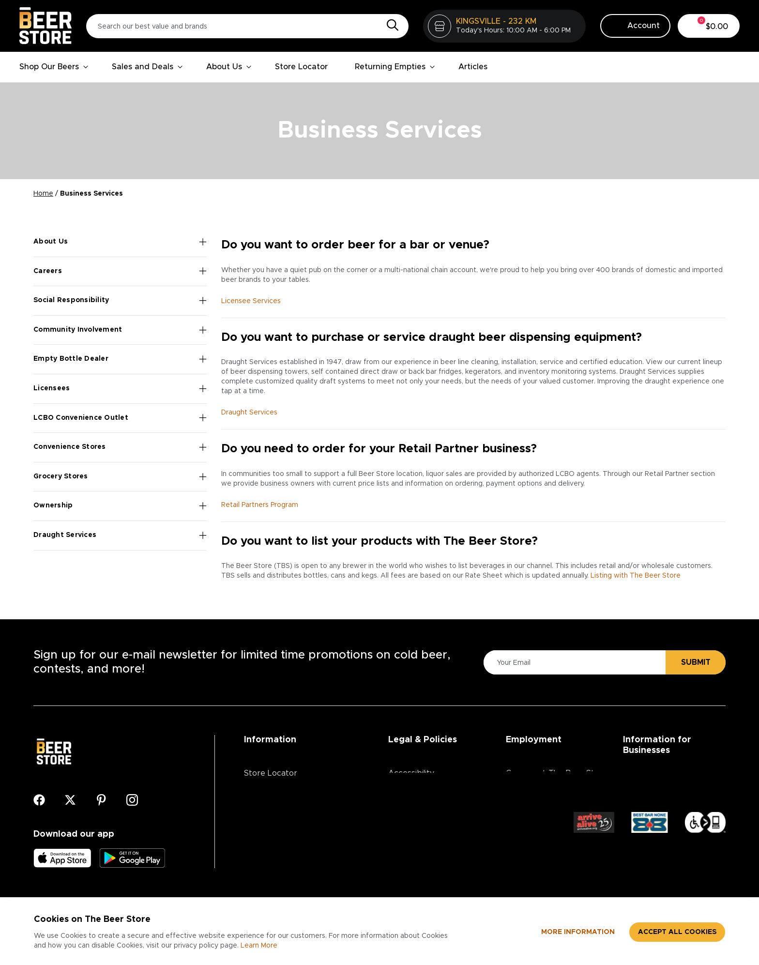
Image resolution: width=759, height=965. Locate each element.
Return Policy (412, 820)
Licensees (120, 389)
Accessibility (411, 773)
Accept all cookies (677, 932)
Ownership (120, 506)
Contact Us (265, 820)
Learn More (259, 945)
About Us (229, 67)
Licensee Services (251, 301)
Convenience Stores (120, 447)
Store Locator (301, 67)
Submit (696, 662)
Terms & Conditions (424, 804)
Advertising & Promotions (670, 789)
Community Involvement (120, 330)
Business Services (656, 773)
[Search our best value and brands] (247, 26)
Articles (472, 67)
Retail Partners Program (259, 505)
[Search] (390, 25)
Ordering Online (273, 851)
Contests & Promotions (287, 804)
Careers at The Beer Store (556, 773)
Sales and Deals (147, 67)
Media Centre (269, 835)
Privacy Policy (413, 789)
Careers (120, 271)
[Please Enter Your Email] (573, 662)
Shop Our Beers (54, 67)
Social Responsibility (120, 301)
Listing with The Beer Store (636, 575)
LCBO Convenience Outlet (120, 418)
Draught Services (120, 535)
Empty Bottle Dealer (120, 359)
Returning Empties (395, 67)
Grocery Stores (120, 477)
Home (43, 193)
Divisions (521, 789)
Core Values (528, 804)
